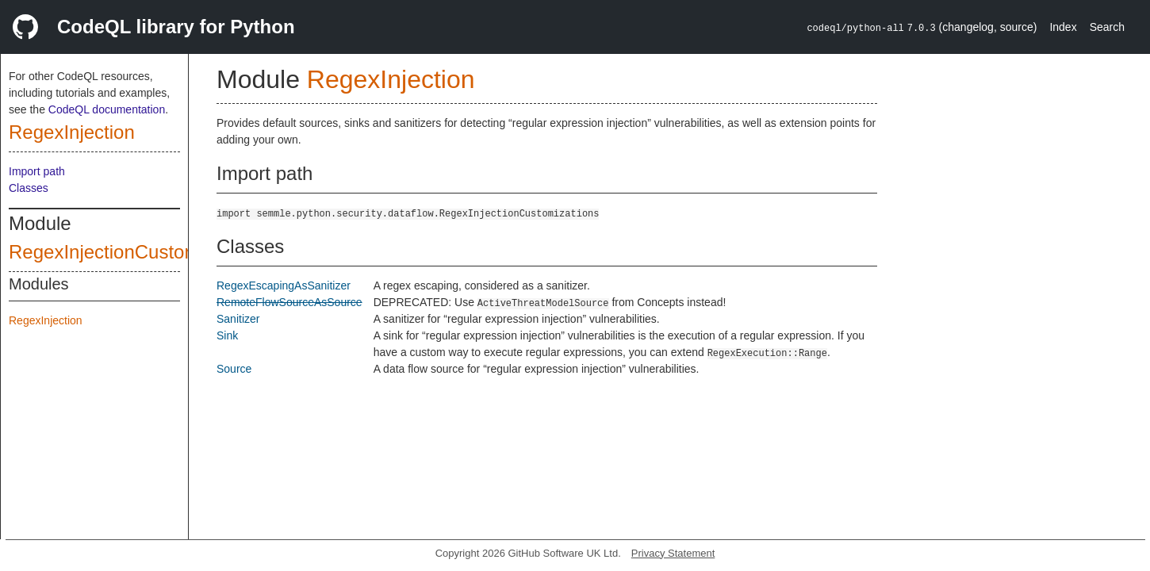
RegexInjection (72, 132)
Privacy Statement (673, 553)
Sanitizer (238, 318)
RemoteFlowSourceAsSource (289, 302)
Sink (227, 335)
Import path (37, 171)
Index (1062, 27)
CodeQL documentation (106, 109)
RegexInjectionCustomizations (137, 252)
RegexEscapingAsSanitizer (284, 285)
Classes (28, 188)
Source (234, 368)
